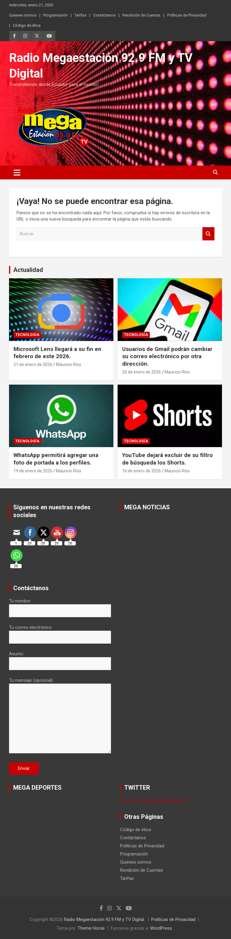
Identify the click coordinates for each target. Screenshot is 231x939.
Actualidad (28, 269)
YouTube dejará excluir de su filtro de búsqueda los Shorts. (167, 459)
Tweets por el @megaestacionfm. (153, 800)
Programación (55, 15)
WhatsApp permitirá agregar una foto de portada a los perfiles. (56, 459)
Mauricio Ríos (68, 364)
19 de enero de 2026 (33, 470)
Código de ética (27, 25)
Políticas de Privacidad (186, 15)
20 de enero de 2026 (141, 372)
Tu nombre (60, 605)
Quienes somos (22, 15)
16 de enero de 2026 (141, 470)
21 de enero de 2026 (33, 364)
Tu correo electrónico (60, 632)
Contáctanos (104, 15)
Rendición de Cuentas (141, 15)
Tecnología (27, 335)
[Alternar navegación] (17, 172)
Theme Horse (91, 928)
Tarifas (80, 15)
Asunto (60, 658)
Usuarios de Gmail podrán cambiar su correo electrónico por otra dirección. (167, 356)
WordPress (161, 928)
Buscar (208, 234)
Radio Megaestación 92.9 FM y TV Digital (104, 919)
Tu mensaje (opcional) (60, 716)
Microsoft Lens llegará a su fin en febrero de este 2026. (57, 353)
